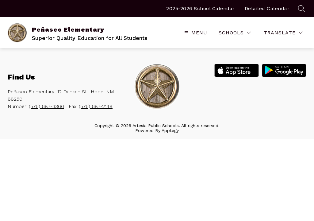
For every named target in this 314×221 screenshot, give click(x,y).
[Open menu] (195, 33)
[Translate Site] (283, 33)
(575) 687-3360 (46, 106)
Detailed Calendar (267, 8)
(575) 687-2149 (96, 106)
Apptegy (170, 130)
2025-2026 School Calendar (200, 8)
